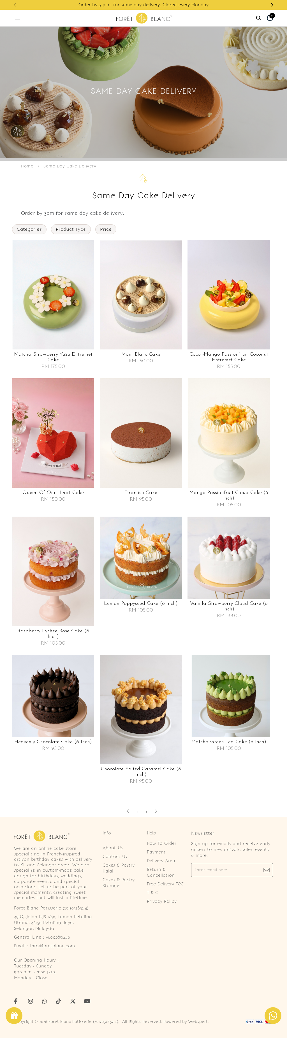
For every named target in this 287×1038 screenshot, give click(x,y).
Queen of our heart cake (53, 492)
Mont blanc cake (140, 354)
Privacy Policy (162, 901)
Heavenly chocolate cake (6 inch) (53, 742)
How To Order (161, 843)
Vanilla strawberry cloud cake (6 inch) (229, 606)
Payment (156, 852)
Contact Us (115, 856)
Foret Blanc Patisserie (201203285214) (83, 1021)
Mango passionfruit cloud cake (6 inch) (228, 495)
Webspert (198, 1021)
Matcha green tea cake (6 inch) (228, 742)
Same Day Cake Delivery (69, 166)
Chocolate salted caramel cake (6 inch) (141, 771)
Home (27, 166)
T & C (152, 892)
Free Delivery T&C (165, 884)
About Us (113, 847)
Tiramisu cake (140, 492)
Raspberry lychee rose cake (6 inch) (53, 633)
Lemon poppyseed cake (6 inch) (141, 603)
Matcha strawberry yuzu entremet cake (53, 357)
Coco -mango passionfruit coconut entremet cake (228, 357)
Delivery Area (161, 860)
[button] (272, 5)
